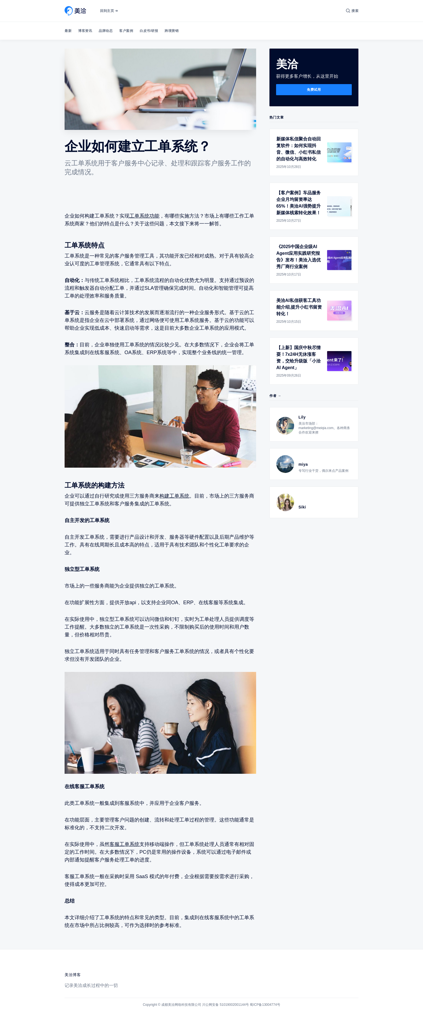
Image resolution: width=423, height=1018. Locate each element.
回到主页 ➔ (109, 11)
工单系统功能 (144, 216)
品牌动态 (106, 31)
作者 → (275, 396)
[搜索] (352, 11)
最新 (68, 31)
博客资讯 (85, 31)
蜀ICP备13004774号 (265, 1005)
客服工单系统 (124, 844)
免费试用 (314, 90)
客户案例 (126, 31)
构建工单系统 (174, 496)
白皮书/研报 (149, 31)
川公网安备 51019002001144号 (225, 1005)
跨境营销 (172, 31)
